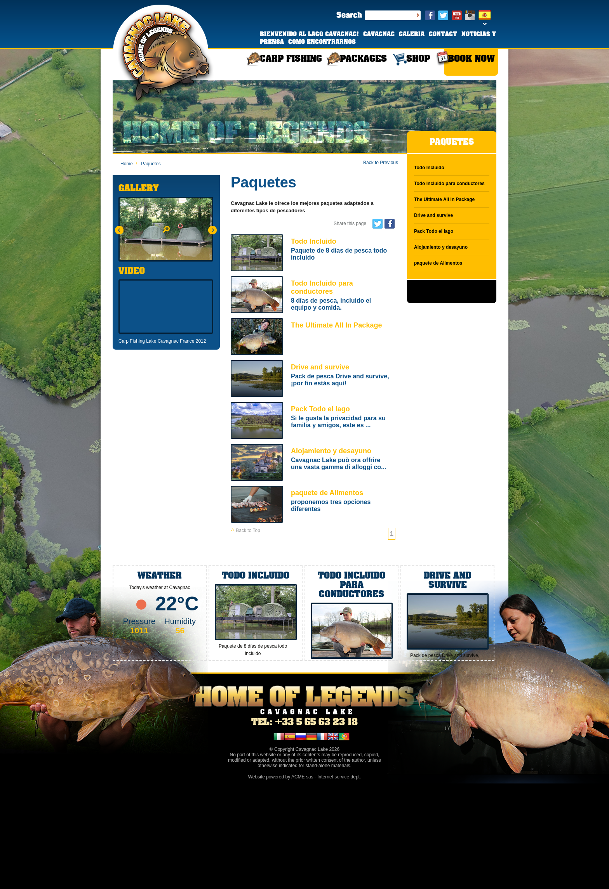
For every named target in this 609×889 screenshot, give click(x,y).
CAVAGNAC (379, 34)
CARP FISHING (291, 59)
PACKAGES (363, 59)
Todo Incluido (313, 253)
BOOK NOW (471, 59)
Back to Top (245, 530)
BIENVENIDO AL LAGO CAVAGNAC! (310, 34)
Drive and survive (313, 379)
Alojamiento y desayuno (313, 463)
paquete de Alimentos (313, 505)
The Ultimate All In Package (313, 337)
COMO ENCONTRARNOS (322, 42)
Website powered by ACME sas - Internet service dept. (304, 777)
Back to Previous (380, 162)
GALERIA (412, 34)
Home (126, 163)
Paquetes (148, 163)
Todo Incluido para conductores (313, 295)
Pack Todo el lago (313, 421)
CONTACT (443, 34)
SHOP (418, 59)
